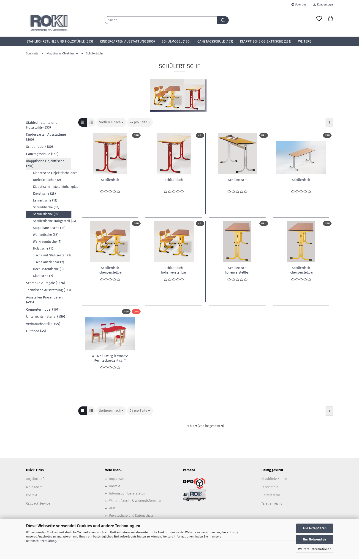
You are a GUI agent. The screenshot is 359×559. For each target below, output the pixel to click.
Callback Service (38, 503)
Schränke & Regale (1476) (45, 283)
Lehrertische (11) (45, 200)
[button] (330, 18)
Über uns (298, 4)
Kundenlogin (323, 4)
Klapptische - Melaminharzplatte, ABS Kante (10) (52, 187)
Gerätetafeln (270, 495)
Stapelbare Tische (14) (49, 228)
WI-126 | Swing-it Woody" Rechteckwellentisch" (110, 358)
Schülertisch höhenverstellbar (110, 270)
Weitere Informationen (314, 549)
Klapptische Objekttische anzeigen (52, 173)
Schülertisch (110, 180)
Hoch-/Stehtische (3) (48, 269)
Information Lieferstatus (127, 493)
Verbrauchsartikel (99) (43, 324)
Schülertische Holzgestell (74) (52, 221)
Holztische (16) (43, 248)
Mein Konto (34, 487)
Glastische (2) (43, 276)
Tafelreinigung (271, 503)
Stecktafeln (269, 487)
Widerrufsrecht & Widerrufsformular (135, 501)
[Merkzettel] (319, 18)
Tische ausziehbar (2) (48, 262)
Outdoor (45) (36, 331)
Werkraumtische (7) (47, 242)
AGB (112, 508)
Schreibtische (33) (46, 207)
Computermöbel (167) (43, 309)
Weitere (304, 41)
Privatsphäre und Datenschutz (131, 516)
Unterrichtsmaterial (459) (45, 316)
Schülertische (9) (45, 214)
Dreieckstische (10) (47, 180)
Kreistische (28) (44, 194)
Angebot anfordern (39, 479)
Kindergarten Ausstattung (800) (127, 41)
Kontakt (31, 495)
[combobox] (111, 122)
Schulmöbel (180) (176, 41)
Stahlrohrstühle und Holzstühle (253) (60, 41)
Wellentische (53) (45, 235)
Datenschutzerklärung (41, 541)
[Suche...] (223, 20)
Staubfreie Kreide (274, 479)
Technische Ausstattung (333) (48, 290)
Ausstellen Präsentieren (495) (44, 299)
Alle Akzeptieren (314, 528)
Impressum (117, 479)
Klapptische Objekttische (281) (265, 41)
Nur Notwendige (314, 539)
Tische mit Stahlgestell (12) (52, 255)
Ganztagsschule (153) (215, 41)
